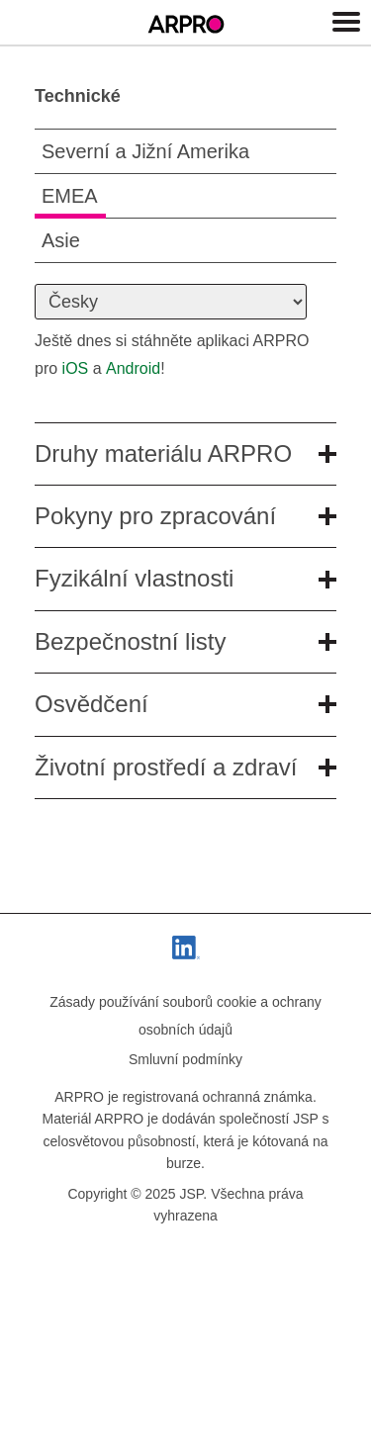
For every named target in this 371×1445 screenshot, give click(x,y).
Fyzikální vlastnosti (185, 578)
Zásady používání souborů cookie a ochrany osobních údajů (185, 1016)
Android (133, 368)
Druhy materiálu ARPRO (185, 453)
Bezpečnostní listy (185, 641)
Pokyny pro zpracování (185, 515)
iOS (75, 368)
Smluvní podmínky (185, 1059)
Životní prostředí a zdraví (185, 767)
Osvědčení (185, 703)
